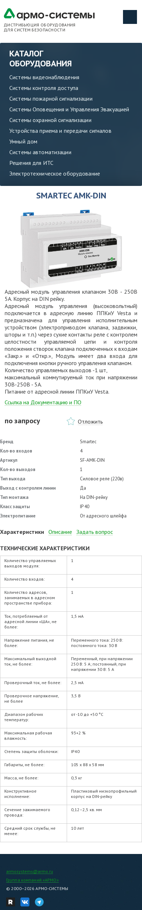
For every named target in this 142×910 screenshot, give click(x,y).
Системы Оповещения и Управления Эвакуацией (69, 109)
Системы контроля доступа (43, 87)
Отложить (90, 421)
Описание (60, 531)
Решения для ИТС (31, 162)
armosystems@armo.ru (29, 871)
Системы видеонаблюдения (44, 77)
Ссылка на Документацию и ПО (43, 402)
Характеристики (22, 531)
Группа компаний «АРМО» (32, 880)
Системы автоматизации (40, 152)
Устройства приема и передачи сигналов (60, 130)
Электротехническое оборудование (54, 173)
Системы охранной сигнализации (50, 119)
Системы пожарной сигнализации (51, 98)
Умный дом (23, 141)
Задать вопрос (94, 531)
